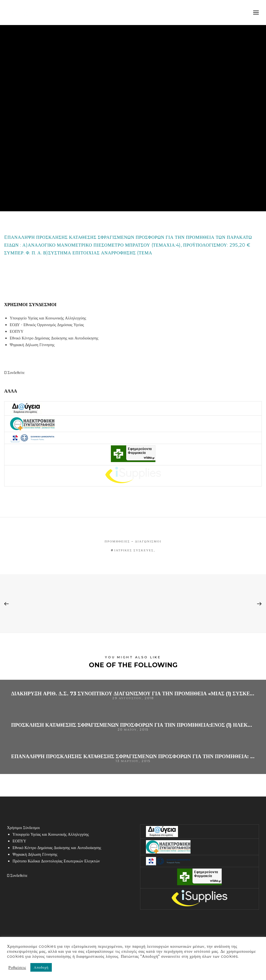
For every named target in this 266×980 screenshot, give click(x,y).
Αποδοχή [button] (41, 967)
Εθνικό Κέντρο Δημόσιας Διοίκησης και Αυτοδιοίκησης (54, 338)
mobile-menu (256, 12)
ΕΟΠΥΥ (16, 331)
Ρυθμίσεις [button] (17, 967)
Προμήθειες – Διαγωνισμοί (133, 541)
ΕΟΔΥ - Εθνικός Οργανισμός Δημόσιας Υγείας (47, 324)
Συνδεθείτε (14, 372)
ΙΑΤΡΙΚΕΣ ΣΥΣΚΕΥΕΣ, (134, 550)
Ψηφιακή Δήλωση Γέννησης (32, 344)
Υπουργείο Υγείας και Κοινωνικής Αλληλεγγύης (48, 318)
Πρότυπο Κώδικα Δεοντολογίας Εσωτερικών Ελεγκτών (56, 861)
